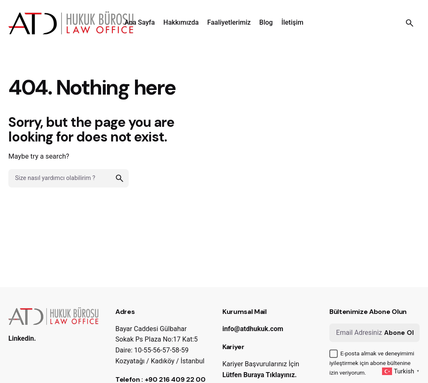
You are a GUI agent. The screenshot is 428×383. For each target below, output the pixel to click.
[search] (119, 178)
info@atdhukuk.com (252, 329)
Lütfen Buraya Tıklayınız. (259, 375)
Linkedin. (22, 338)
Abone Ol (399, 333)
